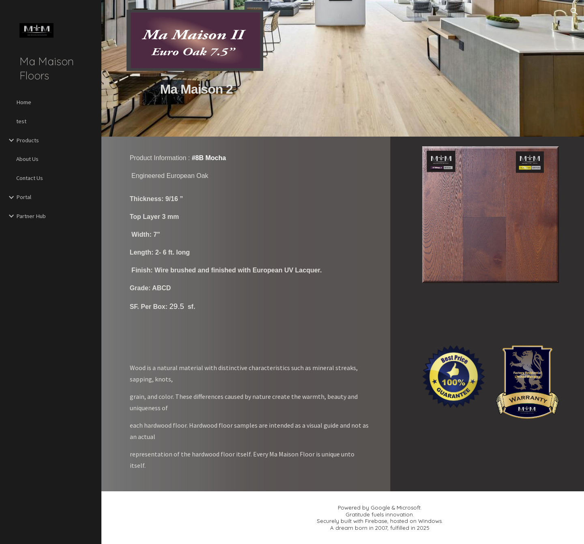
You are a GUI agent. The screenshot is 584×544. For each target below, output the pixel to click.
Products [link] (27, 140)
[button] (574, 11)
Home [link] (23, 102)
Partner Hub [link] (31, 216)
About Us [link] (27, 159)
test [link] (21, 121)
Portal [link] (23, 197)
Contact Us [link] (29, 178)
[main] (195, 99)
